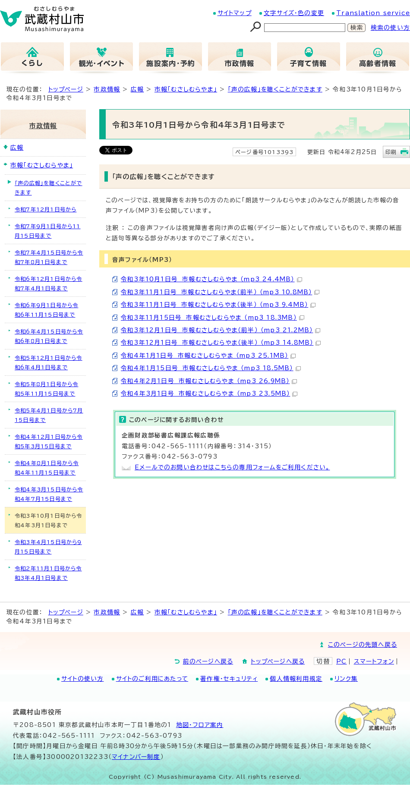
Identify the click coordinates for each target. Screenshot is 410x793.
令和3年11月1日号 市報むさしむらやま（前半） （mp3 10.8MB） (220, 292)
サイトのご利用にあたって (152, 679)
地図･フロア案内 (200, 725)
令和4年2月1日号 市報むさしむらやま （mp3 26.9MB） (209, 381)
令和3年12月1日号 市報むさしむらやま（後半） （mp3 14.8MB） (221, 343)
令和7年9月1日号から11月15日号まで (48, 230)
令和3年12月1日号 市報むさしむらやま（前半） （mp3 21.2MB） (220, 330)
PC (341, 661)
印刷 (391, 151)
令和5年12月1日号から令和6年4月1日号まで (48, 362)
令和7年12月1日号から (45, 209)
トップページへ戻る (278, 661)
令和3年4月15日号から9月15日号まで (48, 546)
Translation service (373, 13)
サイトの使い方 (82, 679)
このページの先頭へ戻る (362, 645)
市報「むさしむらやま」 (186, 89)
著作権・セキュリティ (229, 679)
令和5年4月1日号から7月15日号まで (49, 415)
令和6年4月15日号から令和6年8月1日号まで (49, 336)
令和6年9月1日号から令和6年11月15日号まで (46, 309)
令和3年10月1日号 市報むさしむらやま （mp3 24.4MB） (211, 279)
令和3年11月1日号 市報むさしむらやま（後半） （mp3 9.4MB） (218, 305)
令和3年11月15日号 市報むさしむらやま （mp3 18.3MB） (212, 318)
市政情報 (107, 89)
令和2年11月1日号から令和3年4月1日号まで (48, 573)
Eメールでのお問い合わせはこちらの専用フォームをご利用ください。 (232, 467)
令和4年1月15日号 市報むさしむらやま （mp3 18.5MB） (211, 368)
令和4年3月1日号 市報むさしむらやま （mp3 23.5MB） (209, 393)
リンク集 (346, 679)
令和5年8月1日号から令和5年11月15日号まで (46, 388)
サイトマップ (235, 13)
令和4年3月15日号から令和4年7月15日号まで (49, 494)
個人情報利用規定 (296, 679)
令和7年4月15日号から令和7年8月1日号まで (49, 257)
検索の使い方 (390, 28)
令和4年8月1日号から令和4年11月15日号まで (47, 467)
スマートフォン (374, 661)
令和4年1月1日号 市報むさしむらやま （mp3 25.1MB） (208, 355)
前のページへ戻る (208, 661)
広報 (137, 89)
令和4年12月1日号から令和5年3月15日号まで (49, 441)
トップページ (65, 89)
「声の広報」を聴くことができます (275, 89)
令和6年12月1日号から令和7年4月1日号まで (48, 283)
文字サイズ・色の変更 (294, 13)
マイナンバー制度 (136, 757)
